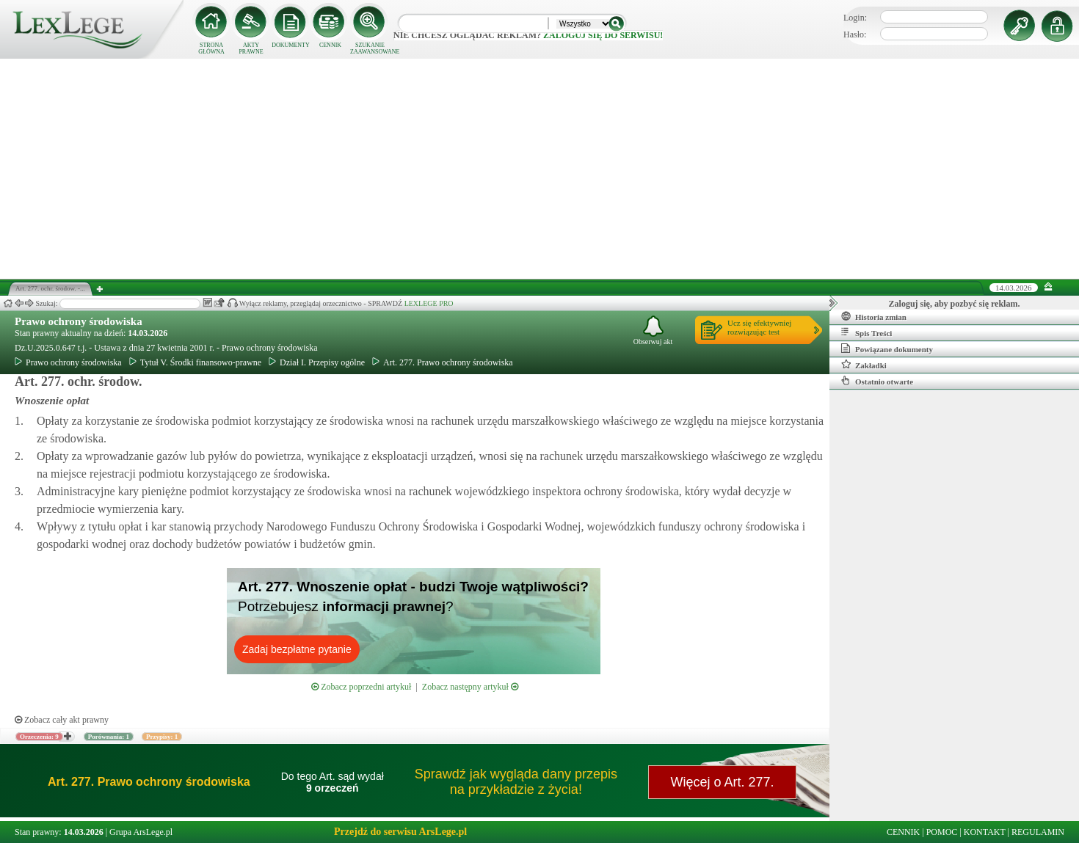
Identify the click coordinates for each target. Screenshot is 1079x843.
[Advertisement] (539, 168)
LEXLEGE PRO (429, 303)
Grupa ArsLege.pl (140, 832)
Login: (855, 17)
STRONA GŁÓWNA (211, 48)
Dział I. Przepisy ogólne (317, 362)
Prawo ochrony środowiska (78, 321)
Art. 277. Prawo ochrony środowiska (442, 362)
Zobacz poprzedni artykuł (361, 687)
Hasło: (854, 34)
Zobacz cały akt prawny (62, 720)
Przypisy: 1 (162, 736)
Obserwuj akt (653, 330)
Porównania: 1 (108, 736)
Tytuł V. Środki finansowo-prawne (195, 362)
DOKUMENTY (291, 45)
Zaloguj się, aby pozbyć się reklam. (954, 304)
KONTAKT (985, 832)
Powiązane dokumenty (887, 348)
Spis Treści (866, 332)
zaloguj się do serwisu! (603, 35)
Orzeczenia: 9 (39, 736)
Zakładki (864, 365)
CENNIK (330, 45)
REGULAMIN (1037, 832)
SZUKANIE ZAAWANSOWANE (370, 48)
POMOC (942, 832)
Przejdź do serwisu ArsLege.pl (400, 831)
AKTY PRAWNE (251, 48)
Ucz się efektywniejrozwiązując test (759, 327)
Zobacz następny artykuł (470, 687)
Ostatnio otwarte (877, 381)
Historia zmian (874, 316)
